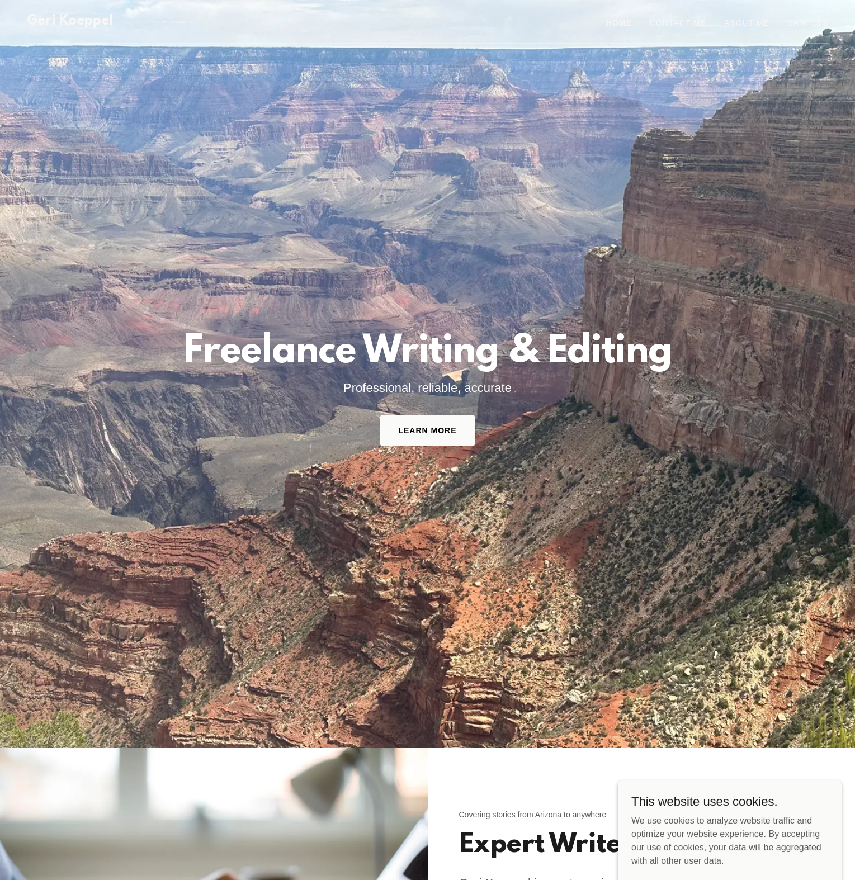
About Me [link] (746, 22)
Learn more (427, 430)
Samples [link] (807, 22)
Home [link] (619, 22)
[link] (69, 21)
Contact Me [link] (678, 22)
